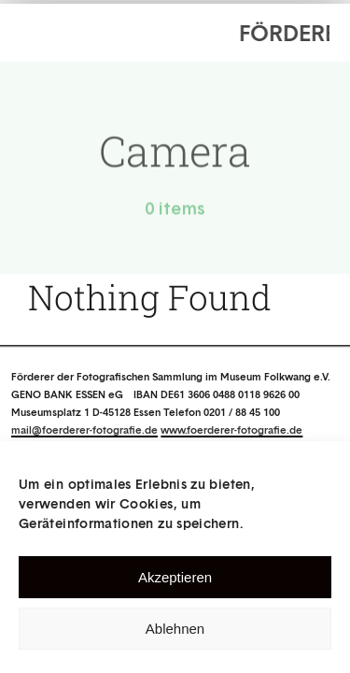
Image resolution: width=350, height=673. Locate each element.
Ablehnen (175, 629)
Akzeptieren (175, 577)
